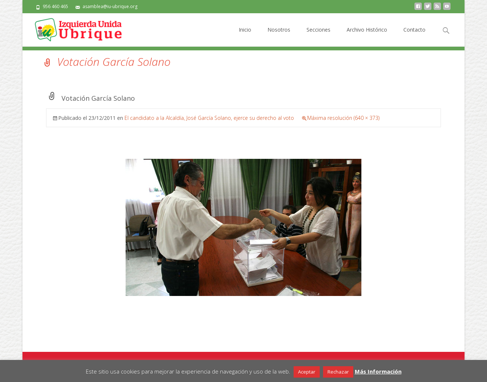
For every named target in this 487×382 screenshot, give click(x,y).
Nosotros (278, 36)
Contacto (414, 36)
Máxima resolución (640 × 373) (343, 117)
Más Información (378, 371)
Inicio (245, 36)
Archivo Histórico (367, 36)
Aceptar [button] (306, 371)
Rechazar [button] (338, 371)
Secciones (318, 36)
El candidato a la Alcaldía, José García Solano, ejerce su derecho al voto (209, 117)
